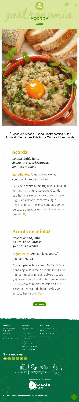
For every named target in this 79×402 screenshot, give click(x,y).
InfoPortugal (42, 395)
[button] (74, 397)
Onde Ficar (7, 333)
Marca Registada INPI (29, 349)
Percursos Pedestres (10, 328)
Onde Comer (7, 336)
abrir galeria (39, 304)
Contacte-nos (44, 336)
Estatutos (25, 341)
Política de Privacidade (29, 346)
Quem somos (26, 333)
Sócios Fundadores (28, 336)
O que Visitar (7, 331)
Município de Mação (47, 333)
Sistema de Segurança (11, 338)
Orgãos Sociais (27, 338)
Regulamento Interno (29, 344)
